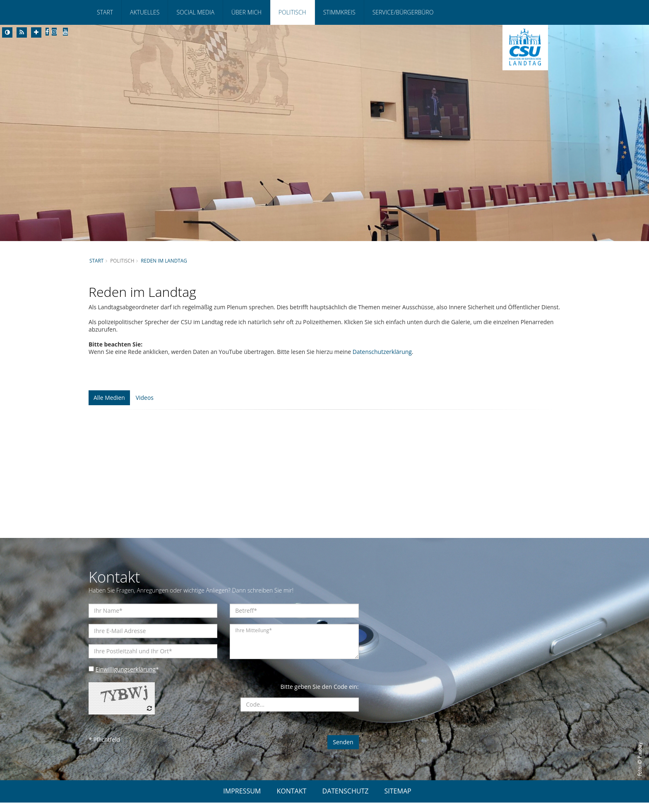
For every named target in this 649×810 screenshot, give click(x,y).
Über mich (246, 12)
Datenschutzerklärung (384, 359)
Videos (145, 405)
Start (105, 12)
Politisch (292, 12)
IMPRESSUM (242, 798)
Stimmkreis (339, 12)
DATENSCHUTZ (345, 798)
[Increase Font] (36, 32)
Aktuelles (144, 12)
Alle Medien (109, 405)
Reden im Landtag (164, 260)
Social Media (195, 12)
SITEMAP (398, 798)
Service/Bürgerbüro (403, 12)
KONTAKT (291, 798)
